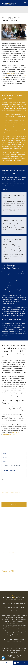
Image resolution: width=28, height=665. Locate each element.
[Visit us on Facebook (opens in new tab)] (3, 662)
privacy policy (4, 492)
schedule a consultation (9, 434)
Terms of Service (19, 498)
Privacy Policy (8, 498)
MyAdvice (14, 652)
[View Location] (8, 535)
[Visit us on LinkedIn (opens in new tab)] (6, 662)
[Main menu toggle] (25, 3)
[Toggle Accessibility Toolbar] (3, 658)
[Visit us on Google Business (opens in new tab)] (9, 662)
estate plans (10, 73)
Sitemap (15, 658)
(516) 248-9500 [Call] (9, 526)
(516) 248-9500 (16, 432)
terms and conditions (16, 492)
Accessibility (6, 656)
